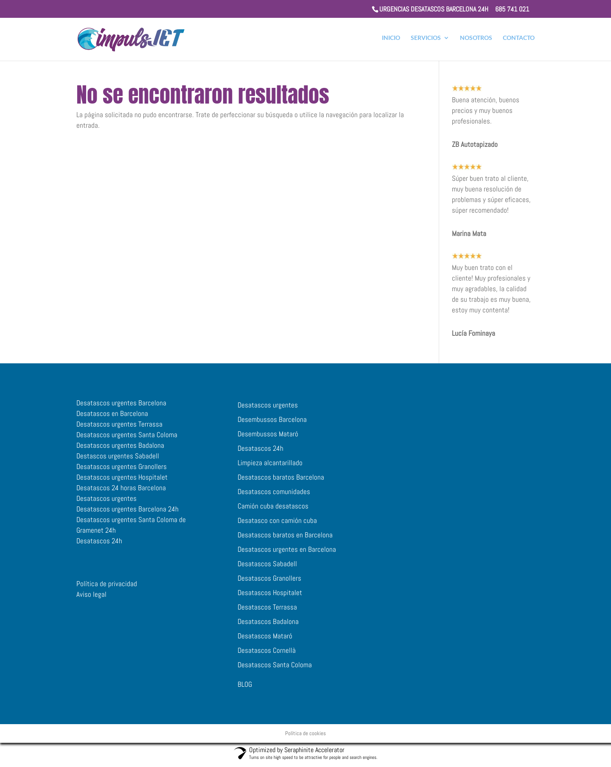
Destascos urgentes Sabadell (117, 460)
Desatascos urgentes (106, 502)
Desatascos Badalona (268, 625)
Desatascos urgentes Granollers (121, 470)
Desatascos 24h (99, 545)
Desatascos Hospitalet (270, 596)
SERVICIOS (426, 41)
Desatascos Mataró (265, 640)
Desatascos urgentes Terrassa (119, 428)
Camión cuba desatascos (273, 510)
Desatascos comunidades (274, 495)
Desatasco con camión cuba (277, 524)
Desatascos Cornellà (267, 654)
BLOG (245, 688)
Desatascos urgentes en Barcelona (287, 553)
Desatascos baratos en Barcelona (285, 539)
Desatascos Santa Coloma (275, 669)
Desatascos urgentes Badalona (120, 449)
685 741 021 (512, 9)
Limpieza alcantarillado (270, 467)
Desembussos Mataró (268, 438)
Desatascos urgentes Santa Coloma (126, 439)
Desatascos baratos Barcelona (281, 481)
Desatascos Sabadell (267, 568)
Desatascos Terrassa (267, 611)
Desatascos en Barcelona (112, 417)
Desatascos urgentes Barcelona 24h (127, 513)
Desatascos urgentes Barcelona (121, 407)
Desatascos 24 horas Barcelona (121, 492)
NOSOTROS (476, 41)
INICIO (391, 41)
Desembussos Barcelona (272, 423)
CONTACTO (519, 41)
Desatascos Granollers (269, 582)
